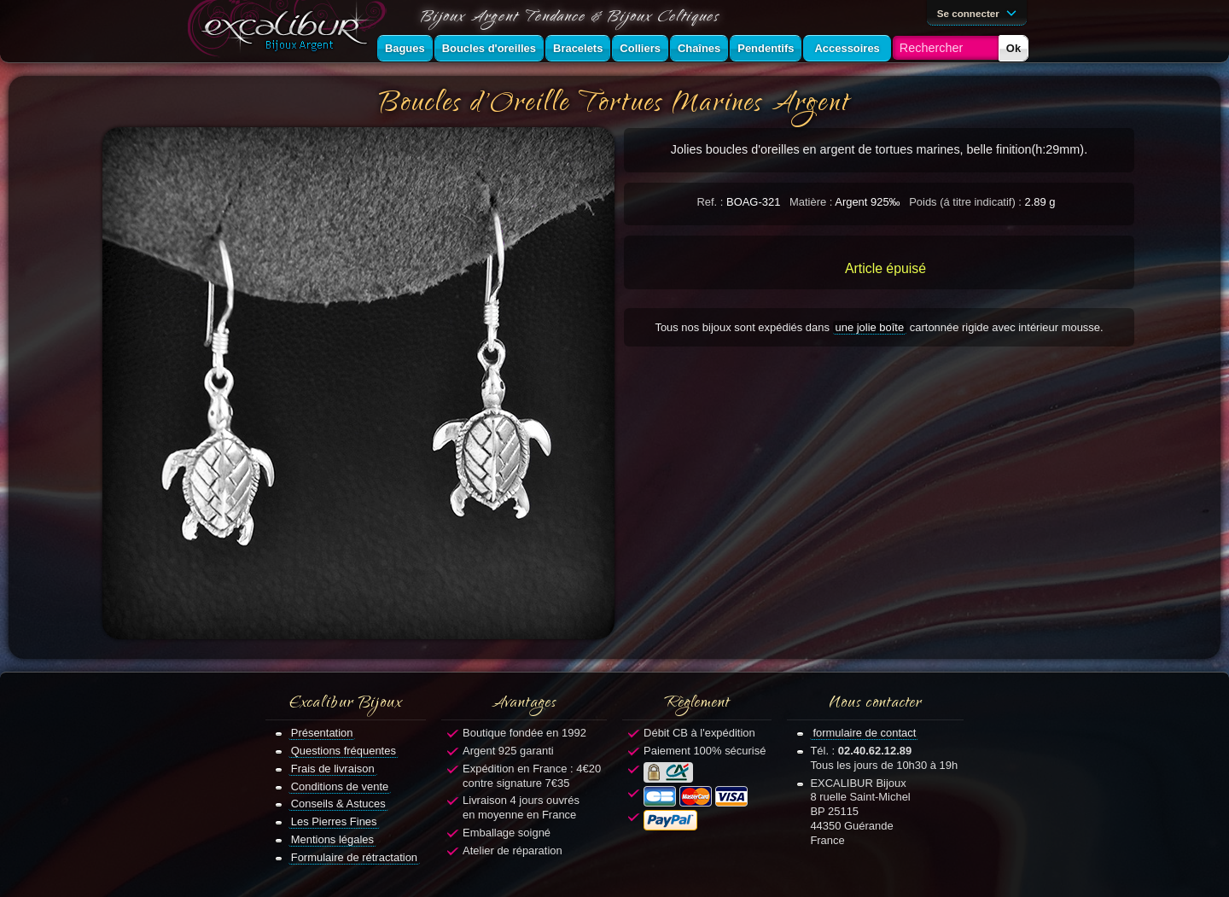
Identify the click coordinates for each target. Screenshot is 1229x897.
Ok (1013, 48)
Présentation (322, 732)
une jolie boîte (870, 327)
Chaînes (699, 48)
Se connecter (979, 11)
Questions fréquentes (343, 750)
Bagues (405, 48)
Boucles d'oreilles (489, 48)
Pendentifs (765, 48)
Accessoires (846, 48)
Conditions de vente (340, 786)
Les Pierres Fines (334, 821)
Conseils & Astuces (338, 803)
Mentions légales (332, 839)
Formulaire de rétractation (354, 857)
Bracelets (578, 48)
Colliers (640, 48)
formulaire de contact (864, 732)
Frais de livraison (333, 768)
